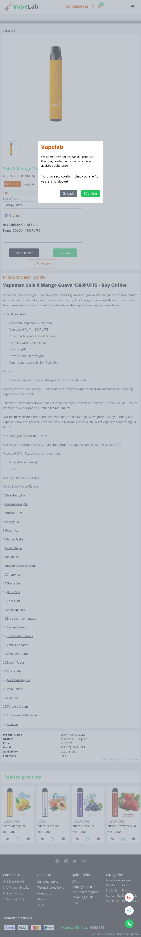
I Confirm (90, 193)
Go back (68, 193)
